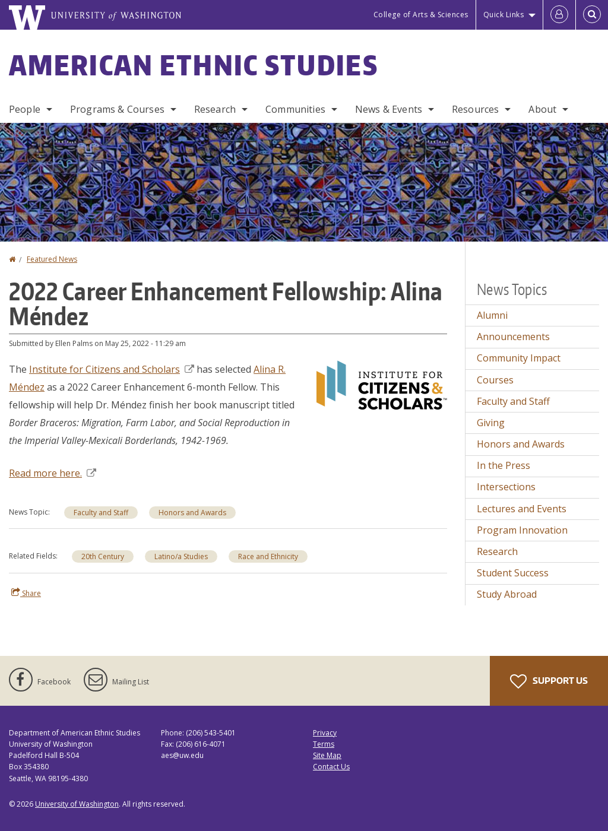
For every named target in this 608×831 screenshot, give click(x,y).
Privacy (325, 733)
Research (215, 109)
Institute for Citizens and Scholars (111, 369)
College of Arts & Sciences (420, 14)
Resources (475, 109)
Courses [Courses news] (495, 379)
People (24, 109)
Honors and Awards (192, 513)
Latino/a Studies (181, 556)
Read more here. (52, 473)
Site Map (327, 755)
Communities (295, 109)
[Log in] (559, 15)
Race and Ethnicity (268, 556)
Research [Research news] (497, 551)
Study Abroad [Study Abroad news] (507, 594)
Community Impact (518, 357)
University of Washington (77, 804)
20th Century (102, 556)
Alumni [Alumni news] (492, 315)
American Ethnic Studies (193, 64)
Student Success (513, 572)
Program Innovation (522, 530)
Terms (323, 744)
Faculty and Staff (101, 513)
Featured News (52, 259)
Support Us (549, 681)
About (542, 109)
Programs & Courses (117, 109)
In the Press (503, 465)
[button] (381, 384)
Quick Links (503, 14)
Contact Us (331, 767)
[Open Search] (592, 15)
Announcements (513, 336)
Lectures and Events (521, 508)
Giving (491, 422)
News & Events (388, 109)
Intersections (506, 486)
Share (26, 593)
